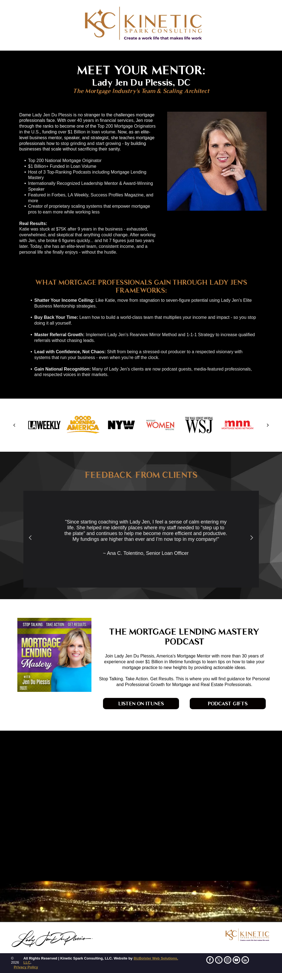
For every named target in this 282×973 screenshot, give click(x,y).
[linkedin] (245, 960)
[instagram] (227, 960)
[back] (14, 425)
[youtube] (236, 960)
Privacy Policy (26, 967)
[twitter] (219, 960)
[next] (267, 425)
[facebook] (210, 960)
